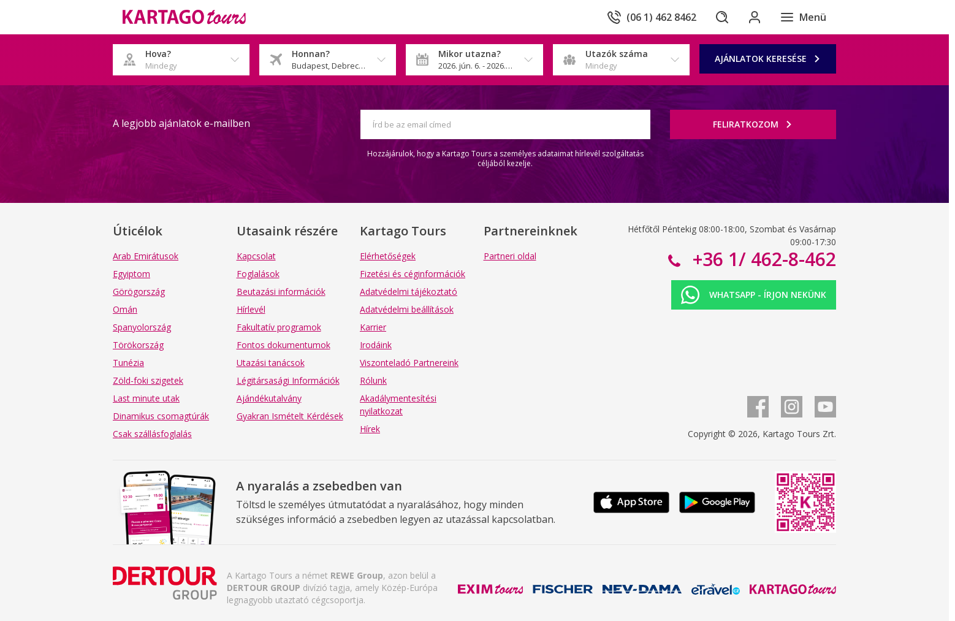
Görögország (139, 291)
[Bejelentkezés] (752, 17)
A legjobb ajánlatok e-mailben (181, 123)
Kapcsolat (256, 256)
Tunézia (128, 362)
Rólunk (373, 380)
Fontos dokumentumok (283, 345)
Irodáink (376, 345)
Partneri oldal (510, 256)
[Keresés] (718, 17)
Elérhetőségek (388, 256)
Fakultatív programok (279, 327)
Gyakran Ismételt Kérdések (290, 416)
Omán (125, 309)
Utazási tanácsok (271, 362)
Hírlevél (251, 309)
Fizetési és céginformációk (412, 274)
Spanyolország (142, 327)
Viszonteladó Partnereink (409, 362)
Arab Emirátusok (145, 256)
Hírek (370, 429)
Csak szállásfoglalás (152, 434)
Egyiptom (131, 274)
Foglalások (258, 274)
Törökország (138, 345)
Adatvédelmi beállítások (407, 309)
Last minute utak (146, 398)
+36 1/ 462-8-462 (762, 259)
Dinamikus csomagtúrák (161, 416)
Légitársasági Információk (288, 380)
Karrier (373, 327)
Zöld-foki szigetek (148, 380)
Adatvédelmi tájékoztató (408, 291)
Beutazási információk (281, 291)
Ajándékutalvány (269, 398)
